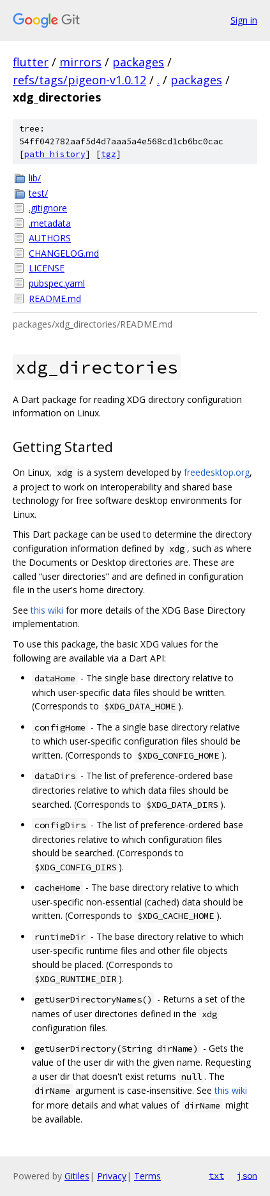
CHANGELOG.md (64, 253)
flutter (31, 62)
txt (216, 1175)
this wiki (47, 610)
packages (138, 62)
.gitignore (48, 208)
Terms (147, 1176)
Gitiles (76, 1176)
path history (55, 154)
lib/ (35, 178)
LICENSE (46, 268)
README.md (55, 298)
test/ (38, 193)
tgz (108, 154)
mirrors (80, 62)
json (247, 1175)
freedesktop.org (217, 472)
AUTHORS (50, 238)
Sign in (243, 20)
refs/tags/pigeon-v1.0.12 (79, 79)
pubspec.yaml (57, 283)
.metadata (50, 223)
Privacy (111, 1176)
